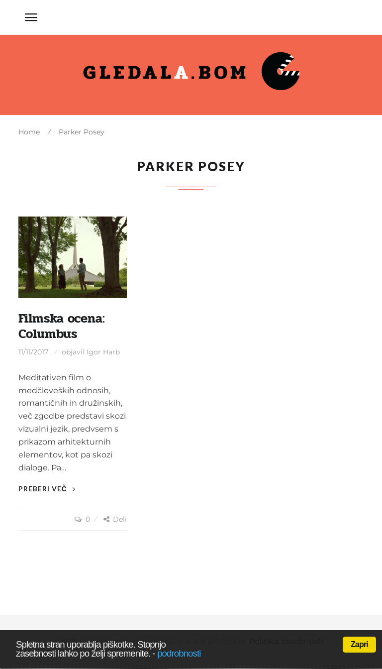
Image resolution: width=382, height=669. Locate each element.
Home (29, 131)
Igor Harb (103, 351)
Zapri (359, 644)
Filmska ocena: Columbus (61, 326)
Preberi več (47, 488)
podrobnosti (178, 653)
